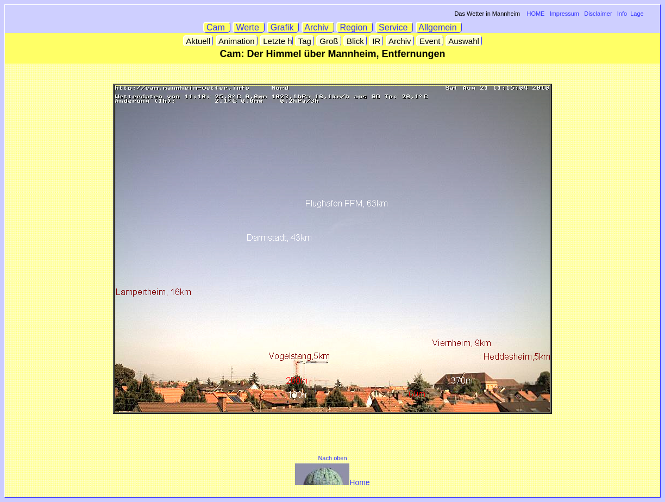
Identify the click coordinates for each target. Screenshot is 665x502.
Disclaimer (598, 13)
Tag (304, 41)
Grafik (283, 27)
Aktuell (198, 41)
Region (354, 27)
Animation (237, 41)
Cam (217, 27)
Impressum (564, 13)
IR (376, 41)
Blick (355, 41)
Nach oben (332, 458)
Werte (249, 27)
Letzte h (276, 41)
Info (622, 13)
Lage (636, 13)
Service (395, 27)
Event (430, 41)
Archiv (318, 27)
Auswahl (464, 41)
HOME (535, 13)
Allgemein (439, 27)
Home (332, 482)
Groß (329, 41)
